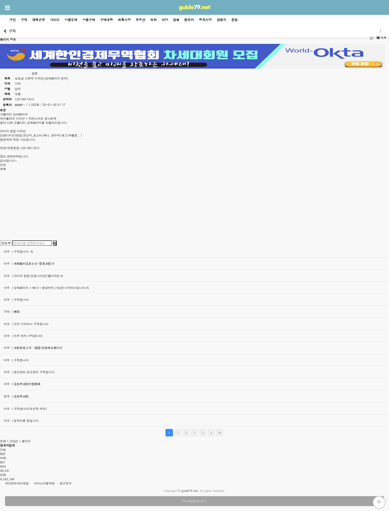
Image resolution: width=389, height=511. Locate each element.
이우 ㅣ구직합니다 (16, 299)
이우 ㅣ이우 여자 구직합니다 (23, 336)
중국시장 (205, 19)
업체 (176, 19)
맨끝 (220, 432)
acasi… (20, 104)
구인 (12, 19)
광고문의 (65, 483)
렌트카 (189, 19)
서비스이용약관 (44, 483)
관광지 (221, 19)
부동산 (140, 19)
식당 (165, 19)
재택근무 (38, 19)
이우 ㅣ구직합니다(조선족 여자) (25, 408)
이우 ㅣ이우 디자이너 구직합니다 (26, 324)
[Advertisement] (149, 205)
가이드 (55, 19)
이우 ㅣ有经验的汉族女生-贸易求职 (29, 263)
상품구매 (88, 19)
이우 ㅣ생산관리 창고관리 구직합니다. (30, 372)
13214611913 (24, 99)
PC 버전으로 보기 (194, 501)
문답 (234, 19)
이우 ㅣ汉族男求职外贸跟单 (22, 384)
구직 (24, 19)
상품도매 (71, 19)
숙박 (153, 19)
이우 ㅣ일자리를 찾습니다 (21, 420)
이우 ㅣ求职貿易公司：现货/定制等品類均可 (33, 347)
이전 (3, 165)
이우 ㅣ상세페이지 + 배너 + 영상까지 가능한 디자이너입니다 (46, 287)
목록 (382, 37)
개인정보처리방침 (17, 483)
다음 (211, 432)
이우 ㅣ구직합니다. (18, 251)
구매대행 (106, 19)
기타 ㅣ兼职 (12, 311)
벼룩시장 (124, 19)
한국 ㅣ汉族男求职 (16, 396)
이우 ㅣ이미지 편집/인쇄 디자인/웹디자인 (33, 276)
